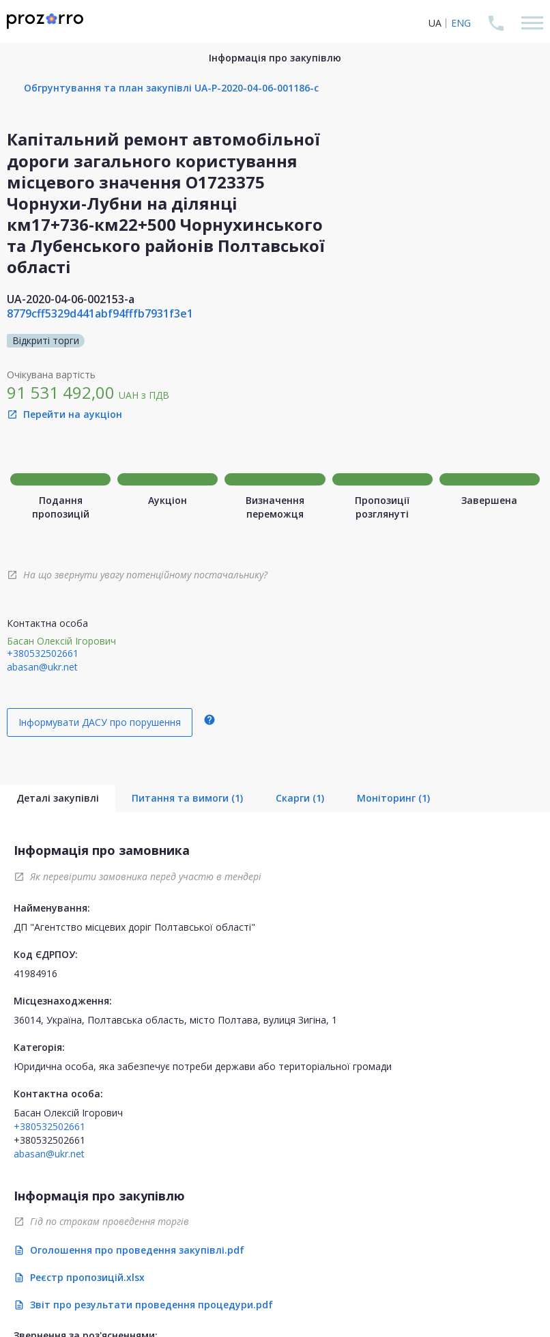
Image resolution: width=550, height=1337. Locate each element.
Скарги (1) (300, 797)
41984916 (35, 973)
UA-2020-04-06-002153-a (70, 299)
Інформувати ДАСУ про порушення (99, 722)
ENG (461, 22)
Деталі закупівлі (57, 797)
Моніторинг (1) (393, 797)
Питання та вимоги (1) (187, 797)
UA (435, 22)
